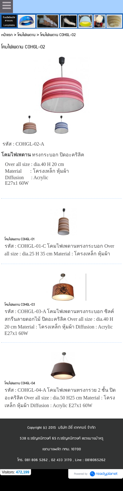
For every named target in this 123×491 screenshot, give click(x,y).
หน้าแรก (7, 35)
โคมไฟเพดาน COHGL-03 (20, 304)
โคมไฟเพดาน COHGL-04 (20, 383)
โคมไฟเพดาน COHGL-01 (19, 239)
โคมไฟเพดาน (26, 35)
